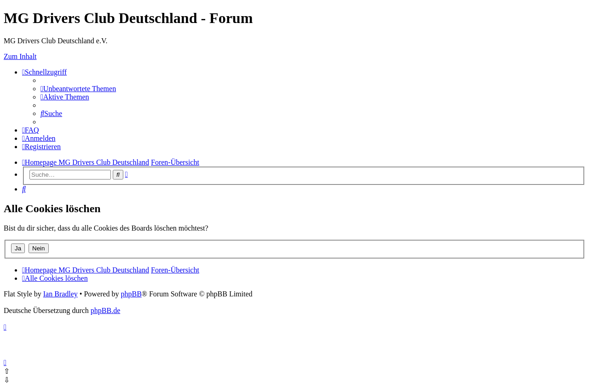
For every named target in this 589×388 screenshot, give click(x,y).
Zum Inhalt (20, 56)
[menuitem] (78, 89)
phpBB (131, 294)
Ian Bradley (60, 294)
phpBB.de (105, 310)
